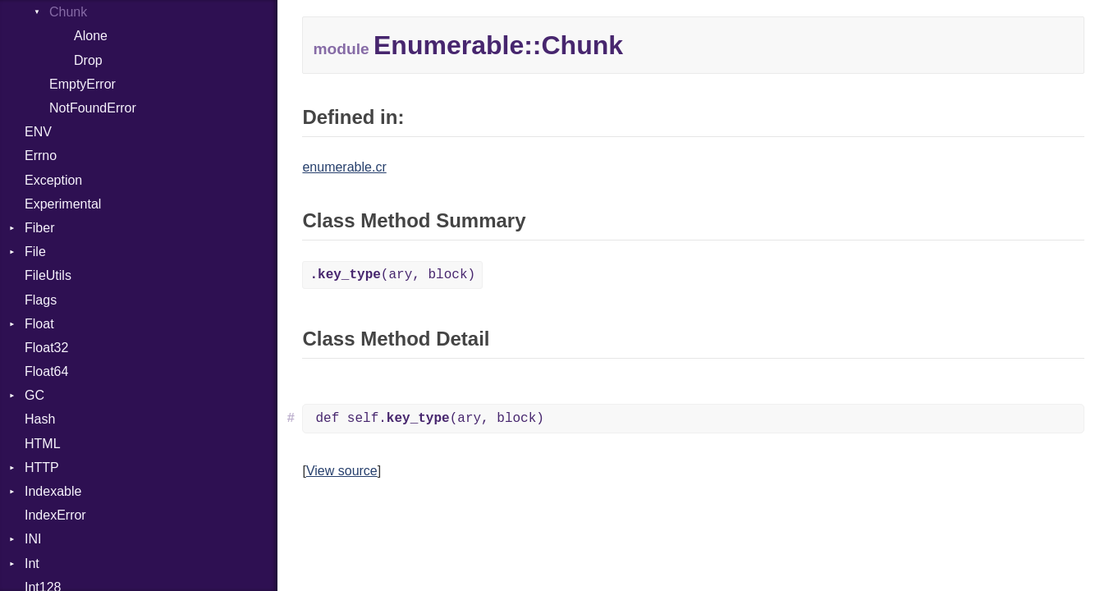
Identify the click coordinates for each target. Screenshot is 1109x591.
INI (33, 539)
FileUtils (48, 275)
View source (342, 471)
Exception (53, 180)
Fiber (39, 228)
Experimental (63, 204)
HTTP (42, 467)
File (35, 252)
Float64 (46, 371)
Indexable (53, 491)
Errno (41, 156)
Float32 (46, 348)
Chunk (68, 12)
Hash (40, 419)
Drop (88, 60)
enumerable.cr (344, 167)
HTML (43, 444)
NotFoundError (92, 108)
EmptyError (82, 84)
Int (32, 563)
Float (39, 324)
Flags (41, 300)
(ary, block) (392, 275)
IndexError (55, 515)
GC (34, 395)
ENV (38, 132)
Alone (91, 36)
